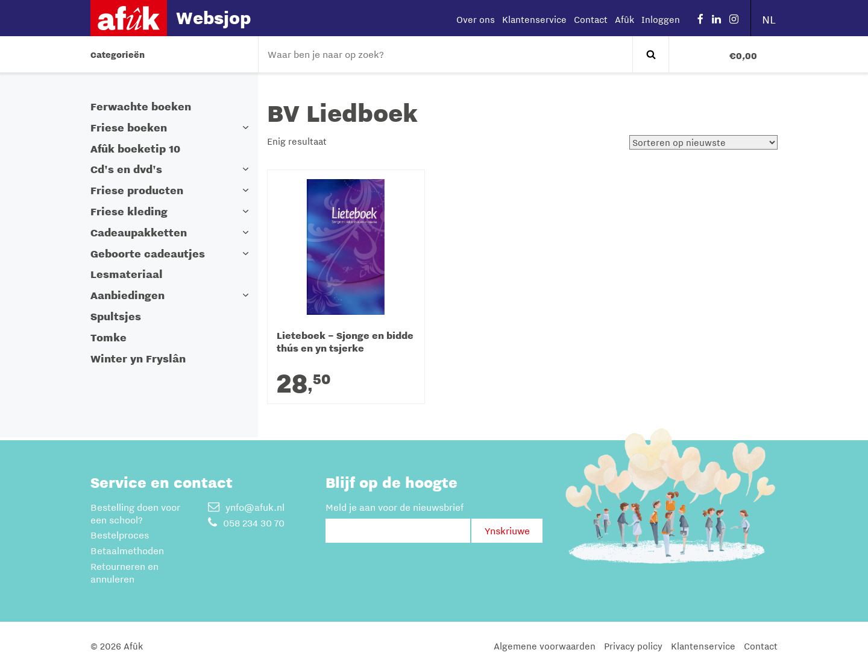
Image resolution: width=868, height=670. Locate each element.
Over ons (475, 19)
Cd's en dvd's (126, 169)
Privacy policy (633, 646)
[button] (246, 127)
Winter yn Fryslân (138, 358)
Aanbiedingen (127, 295)
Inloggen (660, 19)
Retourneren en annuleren (124, 572)
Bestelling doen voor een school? (135, 513)
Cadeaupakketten (138, 232)
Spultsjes (115, 316)
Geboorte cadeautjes (147, 254)
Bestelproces (119, 535)
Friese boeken (128, 127)
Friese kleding (129, 211)
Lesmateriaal (126, 274)
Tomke (108, 337)
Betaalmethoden (127, 551)
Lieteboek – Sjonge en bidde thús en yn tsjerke (345, 342)
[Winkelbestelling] (703, 142)
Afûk (624, 19)
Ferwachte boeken (140, 106)
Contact (591, 19)
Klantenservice (534, 19)
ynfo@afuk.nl (246, 507)
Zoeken (650, 54)
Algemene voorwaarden (545, 646)
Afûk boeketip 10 (135, 149)
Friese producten (136, 190)
